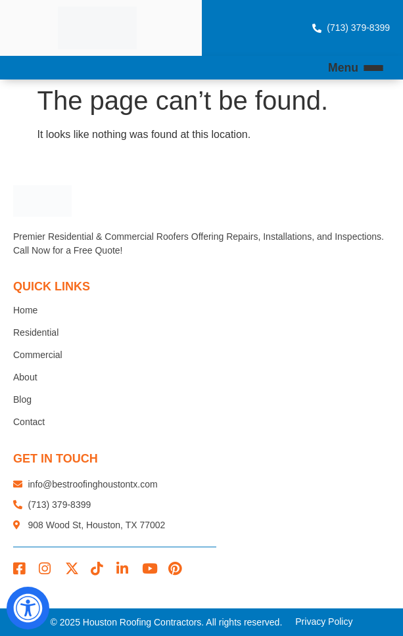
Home (25, 310)
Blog (22, 399)
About (25, 377)
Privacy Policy (323, 621)
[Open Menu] (373, 67)
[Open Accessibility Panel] (28, 608)
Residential (36, 332)
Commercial (37, 355)
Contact (29, 422)
